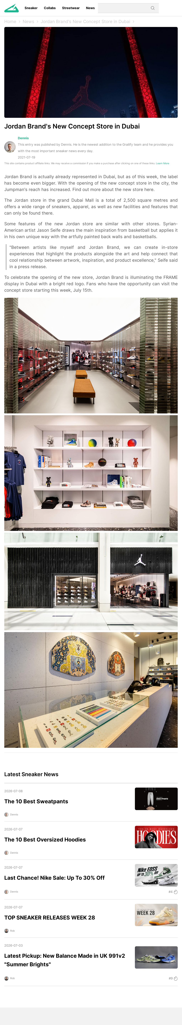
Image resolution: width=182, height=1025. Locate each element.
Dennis (23, 138)
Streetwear (71, 8)
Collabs (50, 8)
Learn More (162, 163)
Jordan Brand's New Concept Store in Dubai (85, 21)
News (90, 8)
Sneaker (31, 8)
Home (10, 21)
